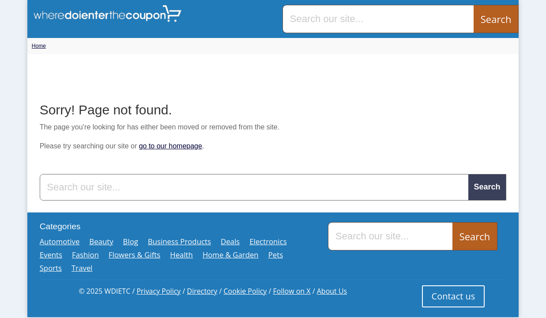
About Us (332, 291)
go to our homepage (170, 146)
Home (39, 46)
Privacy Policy (158, 291)
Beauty (101, 242)
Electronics (268, 242)
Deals (230, 242)
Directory (202, 291)
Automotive (60, 242)
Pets (275, 256)
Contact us (453, 296)
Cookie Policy (245, 291)
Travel (82, 269)
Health (181, 256)
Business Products (179, 242)
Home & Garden (231, 256)
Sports (51, 269)
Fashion (85, 256)
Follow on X (292, 291)
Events (51, 256)
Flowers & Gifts (134, 256)
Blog (130, 242)
